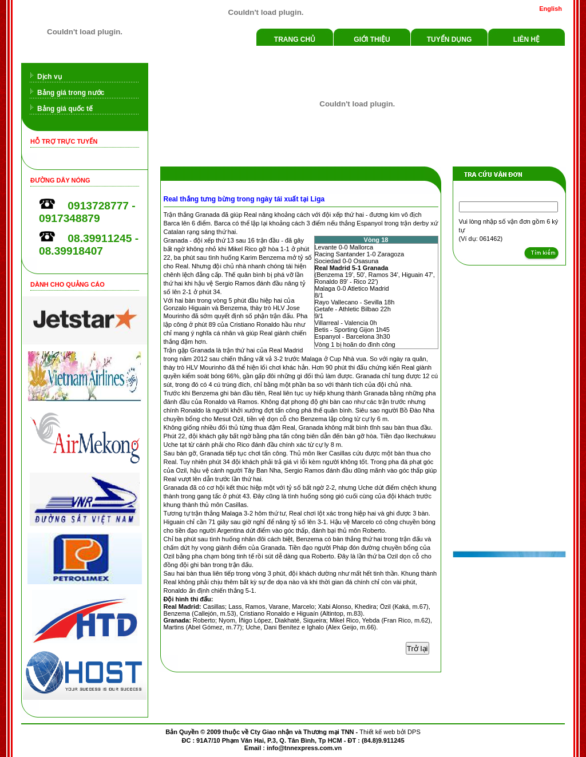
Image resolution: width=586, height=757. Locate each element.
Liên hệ (526, 39)
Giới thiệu (372, 39)
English (550, 8)
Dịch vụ (49, 77)
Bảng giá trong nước (70, 93)
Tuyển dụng (449, 39)
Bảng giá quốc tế (65, 109)
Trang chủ (294, 39)
